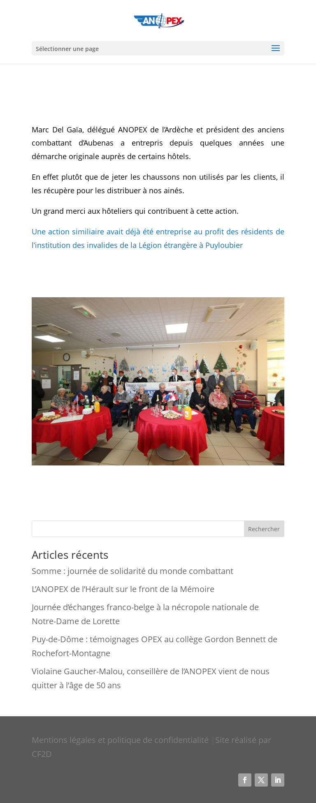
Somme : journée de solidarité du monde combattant (132, 570)
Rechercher (264, 529)
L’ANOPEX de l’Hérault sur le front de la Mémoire (123, 589)
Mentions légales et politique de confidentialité (121, 739)
